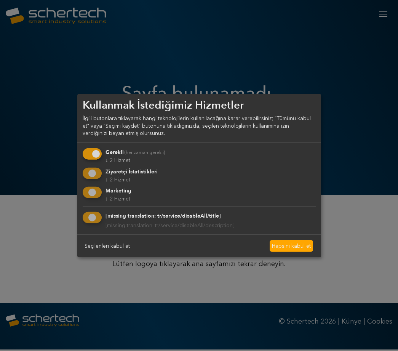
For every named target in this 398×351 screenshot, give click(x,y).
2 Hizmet (117, 160)
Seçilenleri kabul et (107, 245)
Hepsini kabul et (291, 245)
